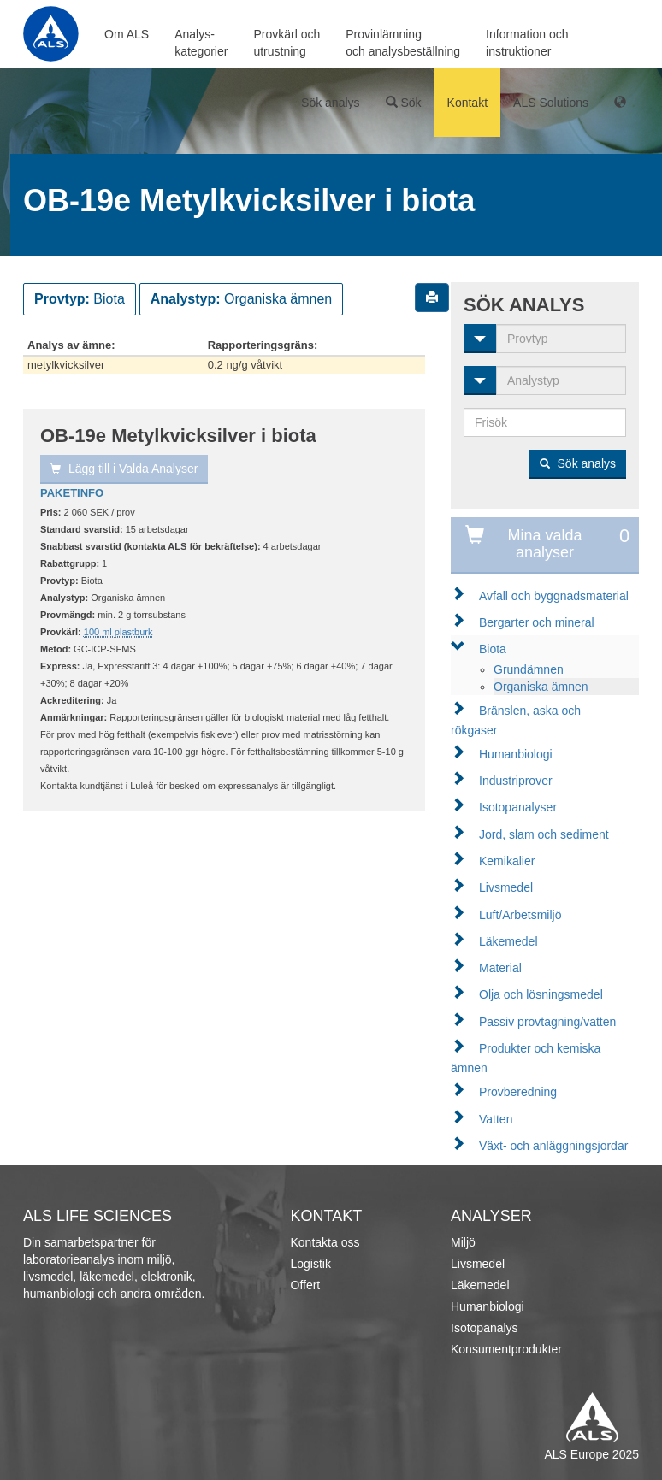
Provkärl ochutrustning (286, 42)
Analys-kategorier (201, 42)
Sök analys (330, 102)
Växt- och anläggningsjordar (553, 1146)
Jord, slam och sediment (544, 834)
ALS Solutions (550, 102)
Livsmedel (506, 887)
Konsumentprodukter (506, 1349)
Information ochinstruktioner (527, 42)
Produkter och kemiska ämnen (525, 1058)
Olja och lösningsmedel (541, 994)
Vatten (495, 1119)
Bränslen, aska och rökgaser (516, 720)
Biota (492, 649)
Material (500, 968)
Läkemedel (508, 941)
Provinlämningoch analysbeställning (403, 42)
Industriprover (516, 780)
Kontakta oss (325, 1242)
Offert (306, 1285)
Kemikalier (507, 861)
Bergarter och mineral (536, 622)
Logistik (311, 1264)
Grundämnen (529, 669)
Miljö (463, 1242)
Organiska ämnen (541, 686)
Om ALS (126, 34)
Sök (404, 102)
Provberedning (518, 1092)
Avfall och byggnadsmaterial (554, 596)
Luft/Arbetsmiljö (520, 915)
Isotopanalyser (518, 807)
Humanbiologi (516, 754)
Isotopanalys (484, 1328)
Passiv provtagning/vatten (547, 1022)
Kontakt (467, 102)
